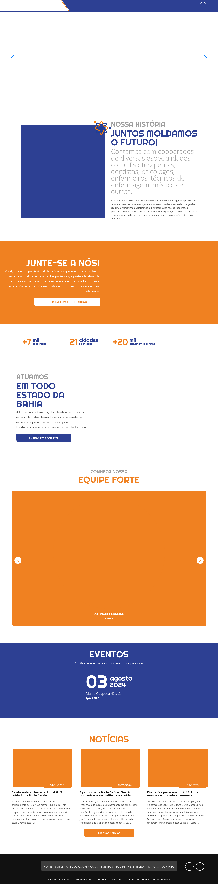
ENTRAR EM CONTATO (44, 431)
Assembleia (136, 860)
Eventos (107, 860)
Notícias (153, 860)
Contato (168, 860)
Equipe (121, 860)
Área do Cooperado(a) (82, 860)
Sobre (58, 860)
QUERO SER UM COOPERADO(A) (65, 296)
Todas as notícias (109, 826)
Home (47, 860)
